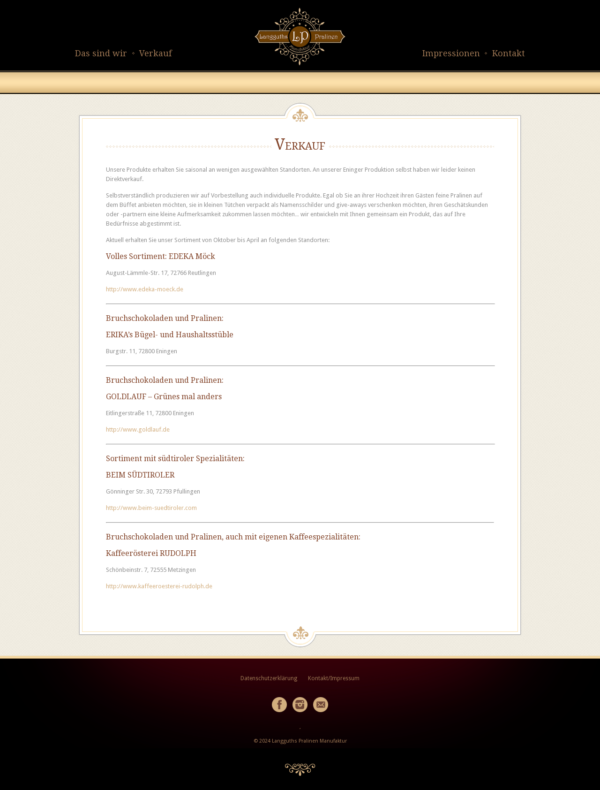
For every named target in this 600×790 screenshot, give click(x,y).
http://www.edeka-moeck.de (144, 289)
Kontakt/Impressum (334, 678)
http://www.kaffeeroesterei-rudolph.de (159, 586)
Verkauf (155, 53)
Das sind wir (101, 53)
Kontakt (508, 53)
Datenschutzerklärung (268, 678)
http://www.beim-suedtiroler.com (151, 507)
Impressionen (451, 53)
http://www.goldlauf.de (138, 429)
